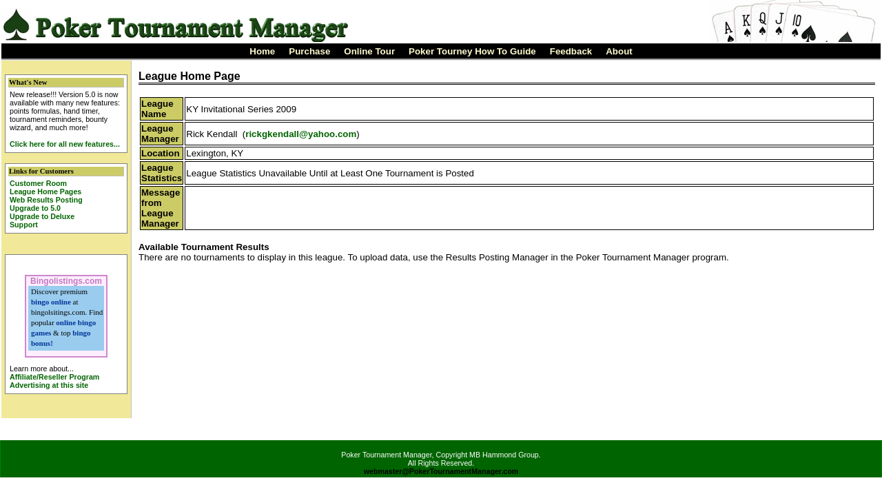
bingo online (51, 302)
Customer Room (38, 183)
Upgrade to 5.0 (35, 208)
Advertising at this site (49, 385)
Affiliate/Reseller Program (54, 377)
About (619, 51)
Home (262, 51)
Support (24, 224)
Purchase (309, 51)
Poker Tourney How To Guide (472, 51)
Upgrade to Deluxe (42, 216)
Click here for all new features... (65, 144)
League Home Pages (45, 191)
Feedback (571, 51)
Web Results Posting (46, 200)
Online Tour (369, 51)
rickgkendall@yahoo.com (300, 134)
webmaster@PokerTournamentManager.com (441, 471)
